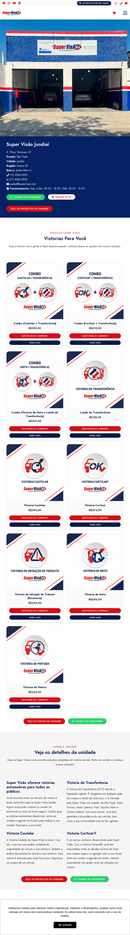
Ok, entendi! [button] (65, 925)
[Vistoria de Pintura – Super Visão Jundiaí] (34, 654)
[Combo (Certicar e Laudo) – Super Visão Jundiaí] (95, 290)
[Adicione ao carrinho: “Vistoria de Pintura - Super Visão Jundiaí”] (35, 699)
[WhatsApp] (116, 3)
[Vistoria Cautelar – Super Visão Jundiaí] (34, 472)
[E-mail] (126, 3)
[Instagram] (9, 3)
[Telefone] (121, 3)
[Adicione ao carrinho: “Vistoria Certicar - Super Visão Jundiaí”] (95, 517)
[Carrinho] (114, 12)
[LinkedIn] (19, 3)
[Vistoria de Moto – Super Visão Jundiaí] (95, 561)
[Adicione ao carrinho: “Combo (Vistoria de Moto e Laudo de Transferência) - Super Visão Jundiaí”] (35, 428)
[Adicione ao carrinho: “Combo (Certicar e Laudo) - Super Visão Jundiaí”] (95, 335)
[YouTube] (14, 3)
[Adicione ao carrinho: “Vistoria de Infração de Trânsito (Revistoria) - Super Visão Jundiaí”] (35, 610)
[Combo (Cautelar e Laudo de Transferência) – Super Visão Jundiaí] (34, 290)
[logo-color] (12, 13)
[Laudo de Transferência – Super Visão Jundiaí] (95, 379)
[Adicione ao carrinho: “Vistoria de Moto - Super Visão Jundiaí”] (95, 610)
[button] (125, 13)
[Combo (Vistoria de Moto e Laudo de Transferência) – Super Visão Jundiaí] (34, 379)
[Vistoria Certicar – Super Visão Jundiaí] (95, 472)
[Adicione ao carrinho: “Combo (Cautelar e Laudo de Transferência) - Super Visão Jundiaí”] (35, 335)
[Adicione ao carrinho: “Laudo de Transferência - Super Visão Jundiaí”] (95, 428)
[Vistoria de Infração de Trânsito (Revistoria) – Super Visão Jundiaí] (34, 561)
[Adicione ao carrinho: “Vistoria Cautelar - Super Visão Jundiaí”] (35, 517)
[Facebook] (4, 3)
